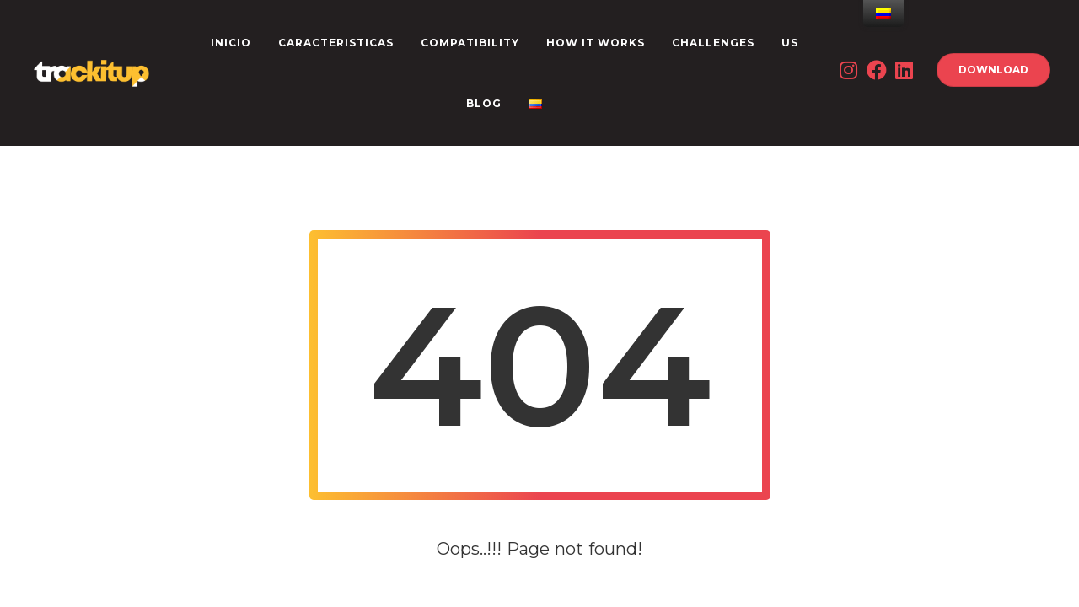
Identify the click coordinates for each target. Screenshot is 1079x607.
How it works (595, 42)
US (789, 42)
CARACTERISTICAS (336, 42)
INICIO (231, 42)
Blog (484, 103)
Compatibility (470, 42)
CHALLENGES (713, 42)
